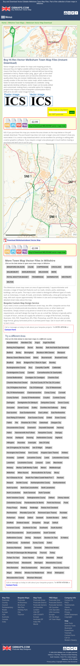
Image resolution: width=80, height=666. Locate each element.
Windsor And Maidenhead (34, 573)
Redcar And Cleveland (49, 508)
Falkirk (9, 422)
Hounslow (21, 442)
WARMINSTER (52, 277)
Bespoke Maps (23, 598)
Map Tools (37, 598)
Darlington (10, 402)
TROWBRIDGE (37, 277)
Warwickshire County (54, 563)
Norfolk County (22, 483)
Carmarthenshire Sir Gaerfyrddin (49, 372)
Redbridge (34, 508)
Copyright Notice (61, 662)
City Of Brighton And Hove (16, 387)
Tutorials (68, 633)
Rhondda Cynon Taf (27, 513)
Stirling (28, 538)
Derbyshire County (48, 402)
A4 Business (22, 602)
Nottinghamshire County (36, 498)
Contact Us (69, 600)
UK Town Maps (55, 619)
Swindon (27, 548)
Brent (19, 362)
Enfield (49, 417)
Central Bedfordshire (14, 377)
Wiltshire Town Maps (16, 23)
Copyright (68, 617)
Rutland (21, 518)
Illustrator (68, 628)
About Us (68, 610)
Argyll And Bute (48, 342)
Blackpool (61, 352)
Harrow (9, 437)
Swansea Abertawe (14, 548)
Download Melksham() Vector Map (24, 240)
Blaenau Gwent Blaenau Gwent (18, 357)
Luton (48, 462)
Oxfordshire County (14, 503)
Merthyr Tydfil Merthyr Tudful (27, 467)
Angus (37, 342)
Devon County (63, 402)
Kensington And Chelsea (16, 452)
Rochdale (63, 513)
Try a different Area (15, 336)
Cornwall (62, 392)
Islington (49, 447)
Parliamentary (7, 607)
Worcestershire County (15, 578)
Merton (43, 467)
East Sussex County (35, 417)
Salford (30, 518)
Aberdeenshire (12, 342)
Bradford (10, 362)
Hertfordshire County (44, 437)
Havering (30, 437)
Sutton (49, 543)
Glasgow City (56, 422)
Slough (46, 523)
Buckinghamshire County (16, 367)
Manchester (58, 462)
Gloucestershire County (15, 427)
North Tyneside (44, 493)
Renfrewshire (12, 513)
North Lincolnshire (13, 493)
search (72, 112)
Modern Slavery (71, 640)
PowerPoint (69, 630)
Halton (9, 432)
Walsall (59, 558)
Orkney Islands (63, 498)
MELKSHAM (43, 272)
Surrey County (38, 543)
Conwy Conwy (50, 392)
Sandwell (39, 518)
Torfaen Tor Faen (13, 558)
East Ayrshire (12, 412)
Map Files (6, 598)
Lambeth (20, 457)
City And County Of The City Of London (45, 382)
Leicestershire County (60, 457)
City (19, 612)
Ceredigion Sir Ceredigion (35, 377)
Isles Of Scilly (44, 442)
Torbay (52, 553)
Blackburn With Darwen (45, 352)
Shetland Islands (23, 523)
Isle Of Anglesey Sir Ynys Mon (18, 447)
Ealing (63, 407)
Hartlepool (19, 437)
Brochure (21, 605)
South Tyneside (49, 533)
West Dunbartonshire (29, 568)
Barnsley (39, 347)
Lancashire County (34, 457)
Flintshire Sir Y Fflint (28, 422)
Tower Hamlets (28, 558)
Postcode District (39, 602)
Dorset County (23, 407)
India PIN (36, 622)
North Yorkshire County (15, 498)
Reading (24, 508)
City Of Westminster (53, 387)
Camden (31, 372)
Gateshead (44, 422)
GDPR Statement (71, 614)
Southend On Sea (29, 528)
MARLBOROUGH (28, 272)
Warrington (38, 563)
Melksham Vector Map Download (39, 23)
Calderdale (56, 367)
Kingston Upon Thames (49, 452)
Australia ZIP (38, 619)
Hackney (60, 427)
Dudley (34, 407)
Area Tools (69, 623)
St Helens (64, 538)
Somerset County (13, 528)
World (35, 624)
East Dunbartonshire (27, 412)
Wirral (49, 573)
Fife (16, 422)
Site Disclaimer (72, 662)
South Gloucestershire (15, 533)
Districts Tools (70, 626)
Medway (10, 467)
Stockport (37, 538)
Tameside (37, 548)
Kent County (33, 452)
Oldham (51, 498)
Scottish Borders (52, 518)
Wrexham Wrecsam (34, 578)
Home (4, 23)
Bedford (10, 352)
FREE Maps (53, 598)
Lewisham (10, 462)
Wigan (9, 573)
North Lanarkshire (48, 488)
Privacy (67, 612)
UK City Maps (54, 617)
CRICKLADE (56, 267)
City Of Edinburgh (36, 387)
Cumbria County (59, 397)
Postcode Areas (39, 600)
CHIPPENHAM (42, 267)
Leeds (47, 457)
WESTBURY (66, 277)
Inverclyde (32, 442)
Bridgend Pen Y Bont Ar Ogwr (35, 362)
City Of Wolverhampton (15, 392)
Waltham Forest (12, 563)
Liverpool (39, 462)
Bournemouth (47, 357)
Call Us (67, 638)
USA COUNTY (38, 614)
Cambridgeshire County (15, 372)
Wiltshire (18, 573)
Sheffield (10, 523)
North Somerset (29, 493)
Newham (60, 477)
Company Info (70, 598)
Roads (4, 610)
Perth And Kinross (53, 503)
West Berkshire (12, 568)
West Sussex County (61, 568)
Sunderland (25, 543)
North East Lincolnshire (29, 488)
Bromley (52, 362)
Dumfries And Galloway (49, 407)
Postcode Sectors (40, 605)
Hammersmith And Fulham (25, 432)
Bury (30, 367)
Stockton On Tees (50, 538)
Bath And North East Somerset (57, 347)
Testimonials (69, 605)
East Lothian (43, 412)
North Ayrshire (12, 488)
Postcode (5, 600)
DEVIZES (68, 267)
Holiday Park (23, 610)
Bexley (18, 352)
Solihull (55, 523)
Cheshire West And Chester (17, 382)
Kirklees (65, 452)
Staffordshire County (14, 538)
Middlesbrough (54, 467)
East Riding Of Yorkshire (16, 417)
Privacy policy (51, 662)
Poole (66, 503)
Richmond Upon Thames (47, 513)
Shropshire (36, 523)
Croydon (46, 397)
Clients (67, 607)
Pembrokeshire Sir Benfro (34, 503)
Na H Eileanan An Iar (14, 477)
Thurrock (43, 553)
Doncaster (10, 407)
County (5, 602)
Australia (5, 617)
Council (5, 605)
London (36, 610)
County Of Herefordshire (31, 397)
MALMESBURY (13, 272)
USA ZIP (36, 612)
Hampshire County (45, 432)
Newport (10, 483)
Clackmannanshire (34, 392)
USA (3, 614)
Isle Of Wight (37, 447)
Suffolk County (12, 543)
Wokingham (59, 573)
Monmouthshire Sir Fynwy (41, 472)
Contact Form (10, 330)
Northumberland (59, 483)
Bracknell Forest (61, 357)
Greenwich (32, 427)
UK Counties (38, 607)
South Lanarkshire (33, 533)
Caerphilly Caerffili (42, 367)
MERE (53, 272)
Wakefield (50, 558)
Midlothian (10, 472)
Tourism (21, 614)
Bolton (35, 357)
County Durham (12, 397)
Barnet (30, 347)
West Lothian (45, 568)
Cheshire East (53, 377)
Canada (5, 619)
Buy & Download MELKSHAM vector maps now (47, 126)
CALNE (30, 267)
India (4, 622)
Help (66, 621)
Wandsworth (26, 563)
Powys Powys (12, 508)
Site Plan (21, 607)
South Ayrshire (56, 528)
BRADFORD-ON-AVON (15, 267)
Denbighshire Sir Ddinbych (28, 402)
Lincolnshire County (25, 462)
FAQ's (67, 602)
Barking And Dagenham (15, 347)
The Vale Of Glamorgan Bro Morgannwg (21, 553)
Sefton (64, 518)
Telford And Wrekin (52, 548)
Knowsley (10, 457)
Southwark (44, 528)
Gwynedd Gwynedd (46, 427)
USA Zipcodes (54, 610)
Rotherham (11, 518)
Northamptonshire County (40, 483)
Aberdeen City (26, 342)
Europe (5, 612)
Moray (56, 472)
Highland (58, 437)
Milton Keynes (23, 472)
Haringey (58, 432)
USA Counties (54, 612)
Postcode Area (54, 600)
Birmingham (28, 352)
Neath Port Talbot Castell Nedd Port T (40, 477)
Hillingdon (10, 442)
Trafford (40, 558)
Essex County (60, 417)
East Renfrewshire (58, 412)
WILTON (10, 282)
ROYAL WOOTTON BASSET (18, 277)
